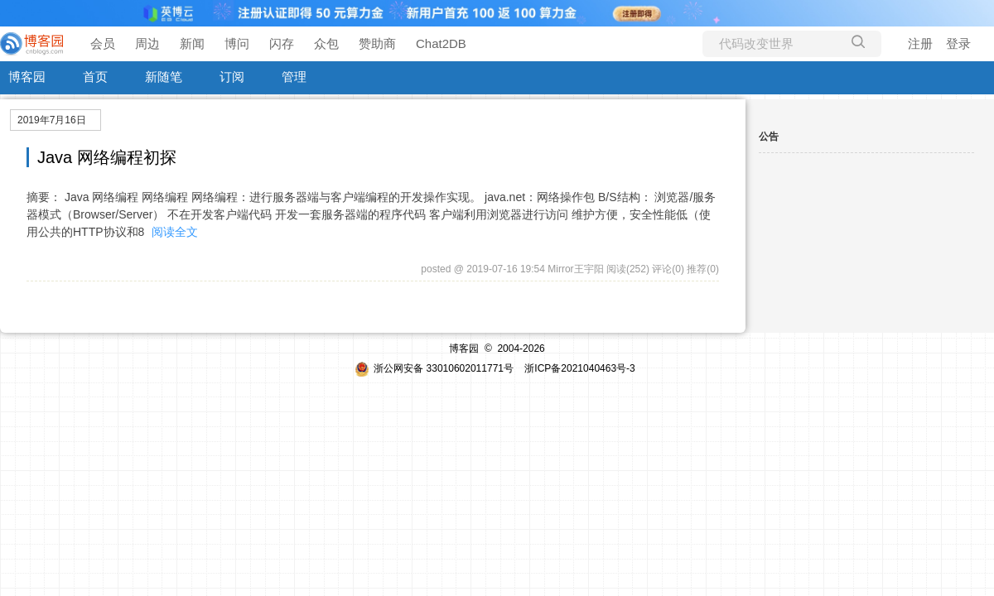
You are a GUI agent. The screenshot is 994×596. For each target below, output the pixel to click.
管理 (294, 77)
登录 (958, 43)
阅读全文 (175, 231)
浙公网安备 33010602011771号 (434, 368)
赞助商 (377, 43)
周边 (147, 43)
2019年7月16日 (51, 120)
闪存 (281, 43)
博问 (236, 43)
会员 (102, 43)
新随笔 (163, 77)
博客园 (27, 77)
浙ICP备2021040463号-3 (579, 368)
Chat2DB (441, 43)
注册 (920, 43)
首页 (95, 77)
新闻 (192, 43)
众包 (326, 43)
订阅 (232, 77)
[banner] (33, 43)
